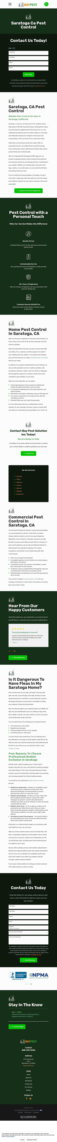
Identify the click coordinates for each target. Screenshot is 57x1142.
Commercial (28, 1123)
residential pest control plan (39, 357)
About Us (28, 1117)
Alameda (19, 516)
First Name (12, 52)
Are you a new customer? (15, 971)
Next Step (28, 74)
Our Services (28, 1126)
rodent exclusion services (36, 820)
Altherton (19, 522)
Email (10, 62)
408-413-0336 (28, 1090)
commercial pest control (30, 618)
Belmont (19, 528)
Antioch (18, 525)
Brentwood (19, 534)
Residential (28, 1120)
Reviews (28, 1130)
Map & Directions (28, 1105)
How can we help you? (15, 976)
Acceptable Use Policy (39, 86)
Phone (11, 67)
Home (28, 1114)
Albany (18, 519)
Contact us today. (14, 788)
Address (11, 966)
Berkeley (19, 531)
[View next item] (14, 690)
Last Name (12, 57)
